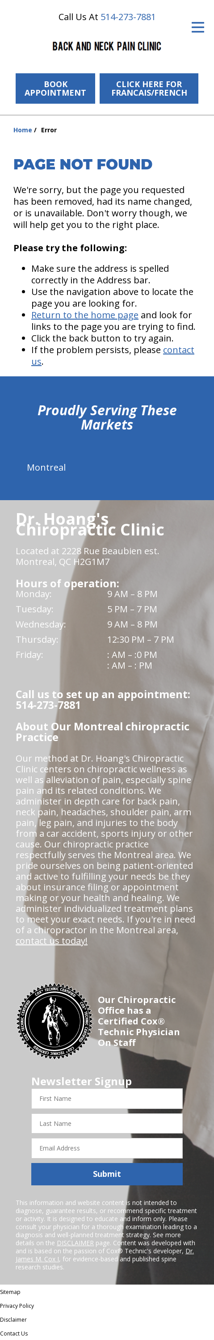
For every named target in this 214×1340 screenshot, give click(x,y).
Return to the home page (84, 315)
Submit (107, 1173)
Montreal (46, 467)
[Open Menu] (198, 27)
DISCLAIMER (75, 1243)
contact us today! (52, 941)
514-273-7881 (128, 17)
